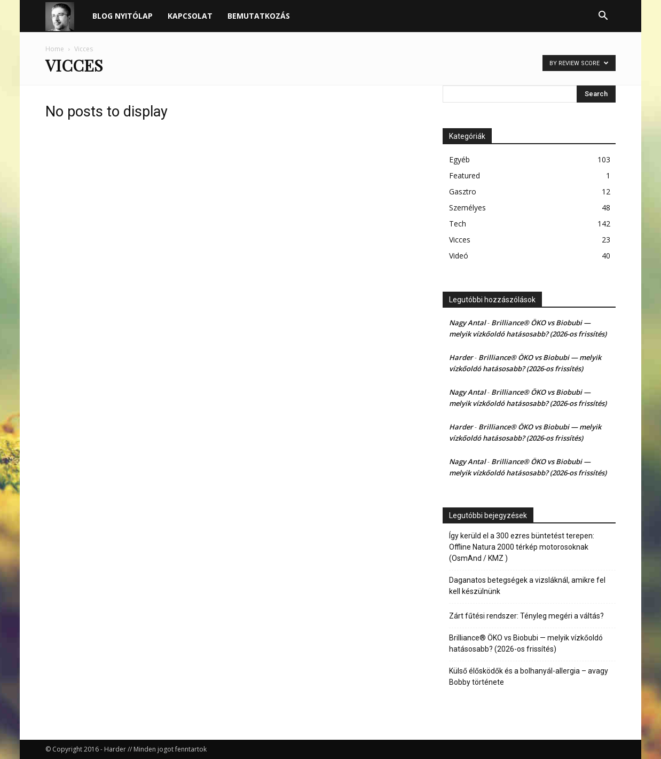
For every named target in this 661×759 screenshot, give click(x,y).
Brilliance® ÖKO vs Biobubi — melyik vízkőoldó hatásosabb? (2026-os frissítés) (526, 643)
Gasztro (462, 191)
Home (54, 48)
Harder (461, 357)
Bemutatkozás (258, 16)
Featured (464, 175)
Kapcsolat (190, 16)
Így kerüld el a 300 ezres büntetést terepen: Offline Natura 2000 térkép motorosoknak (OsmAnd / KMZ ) (521, 546)
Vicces (459, 239)
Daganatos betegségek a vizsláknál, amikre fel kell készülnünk (527, 586)
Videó (458, 256)
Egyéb (459, 159)
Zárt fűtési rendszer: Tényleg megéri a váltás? (526, 616)
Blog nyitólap (122, 16)
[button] (603, 17)
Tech (457, 223)
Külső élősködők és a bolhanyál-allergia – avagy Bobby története (528, 676)
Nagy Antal (467, 322)
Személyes (467, 207)
